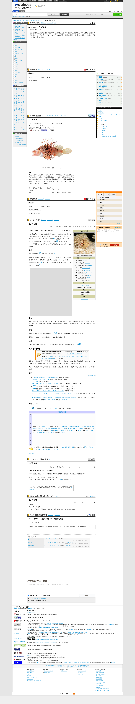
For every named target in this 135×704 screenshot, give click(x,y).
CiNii (73, 356)
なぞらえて (74, 473)
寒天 (65, 179)
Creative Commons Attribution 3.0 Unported (45, 642)
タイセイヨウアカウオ (53, 542)
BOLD (59, 428)
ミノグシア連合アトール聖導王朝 (107, 136)
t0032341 (41, 428)
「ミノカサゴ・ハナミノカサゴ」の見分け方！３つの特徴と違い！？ (53, 393)
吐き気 (71, 363)
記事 (34, 470)
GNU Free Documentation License (55, 623)
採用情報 (80, 674)
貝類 (30, 333)
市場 (92, 367)
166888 (70, 430)
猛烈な (49, 177)
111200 (51, 430)
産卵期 (54, 179)
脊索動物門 (81, 263)
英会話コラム (19, 136)
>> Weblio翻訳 (118, 227)
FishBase (87, 428)
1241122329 (63, 400)
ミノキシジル (102, 130)
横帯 (78, 32)
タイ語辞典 (98, 683)
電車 (16, 51)
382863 (84, 426)
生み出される (36, 181)
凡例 (55, 23)
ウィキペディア (35, 220)
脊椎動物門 (32, 128)
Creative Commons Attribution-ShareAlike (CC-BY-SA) (50, 632)
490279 (88, 430)
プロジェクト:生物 (53, 449)
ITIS (66, 430)
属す (52, 509)
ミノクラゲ (101, 134)
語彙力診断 (18, 142)
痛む (72, 35)
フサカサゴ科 (38, 32)
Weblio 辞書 (114, 1)
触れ (80, 35)
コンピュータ (18, 49)
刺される (63, 35)
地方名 (31, 125)
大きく (38, 35)
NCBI (83, 430)
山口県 (61, 241)
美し (72, 181)
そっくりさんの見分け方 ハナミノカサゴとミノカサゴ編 (48, 391)
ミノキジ (100, 132)
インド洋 (40, 344)
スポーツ (17, 72)
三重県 (58, 238)
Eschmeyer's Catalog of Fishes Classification (45, 377)
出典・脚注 (102, 89)
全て (15, 43)
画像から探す (47, 672)
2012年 (68, 386)
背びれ (91, 32)
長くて (38, 177)
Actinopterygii (86, 268)
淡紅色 (69, 32)
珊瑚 (69, 333)
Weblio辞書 (111, 624)
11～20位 (106, 194)
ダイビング (56, 361)
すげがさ (66, 473)
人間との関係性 (103, 86)
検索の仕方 (29, 672)
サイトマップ (30, 678)
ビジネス (17, 45)
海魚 (36, 80)
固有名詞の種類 (24, 20)
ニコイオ (36, 125)
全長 (56, 32)
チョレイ (102, 210)
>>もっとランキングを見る (114, 224)
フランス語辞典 (99, 680)
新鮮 (101, 202)
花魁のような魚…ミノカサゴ (41, 379)
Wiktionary (92, 496)
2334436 (39, 430)
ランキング (50, 23)
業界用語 (17, 47)
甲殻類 (35, 333)
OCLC (58, 400)
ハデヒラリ (102, 102)
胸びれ (86, 32)
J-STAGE (77, 356)
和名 (84, 289)
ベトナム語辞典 (99, 685)
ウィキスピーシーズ (52, 426)
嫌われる (48, 179)
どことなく (32, 175)
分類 (78, 258)
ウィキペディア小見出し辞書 (39, 459)
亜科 (76, 275)
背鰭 (43, 253)
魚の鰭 (49, 473)
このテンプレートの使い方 (74, 354)
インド (44, 188)
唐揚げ (49, 181)
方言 (16, 80)
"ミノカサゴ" (51, 356)
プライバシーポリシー (32, 677)
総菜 (69, 192)
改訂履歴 (78, 633)
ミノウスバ (101, 113)
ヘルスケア (18, 68)
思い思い (102, 218)
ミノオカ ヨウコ (102, 120)
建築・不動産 (18, 60)
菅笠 (51, 234)
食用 (36, 367)
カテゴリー (56, 220)
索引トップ (43, 23)
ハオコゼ (46, 545)
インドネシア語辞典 (100, 682)
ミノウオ (42, 125)
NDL (82, 356)
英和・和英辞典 (32, 1)
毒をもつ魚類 (31, 545)
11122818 (61, 430)
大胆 (101, 221)
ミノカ (100, 122)
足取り (101, 208)
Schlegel (86, 287)
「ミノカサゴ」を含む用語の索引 (37, 598)
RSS (74, 693)
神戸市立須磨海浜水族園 (82, 255)
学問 (16, 62)
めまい (66, 363)
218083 (36, 432)
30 (59, 32)
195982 (64, 428)
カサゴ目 (32, 32)
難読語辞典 (33, 69)
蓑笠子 (40, 473)
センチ (62, 32)
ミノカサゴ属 (82, 277)
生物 (34, 20)
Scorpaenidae (90, 273)
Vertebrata (89, 265)
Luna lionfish (84, 299)
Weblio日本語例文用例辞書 (38, 515)
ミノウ (100, 111)
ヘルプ (120, 1)
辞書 (15, 1)
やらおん (102, 205)
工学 (16, 58)
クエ (71, 538)
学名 (30, 123)
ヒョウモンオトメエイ (54, 545)
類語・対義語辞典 (23, 1)
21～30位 (112, 194)
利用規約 (29, 675)
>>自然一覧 (74, 543)
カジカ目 (31, 80)
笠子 (100, 100)
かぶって (40, 175)
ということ (87, 35)
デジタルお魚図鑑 (35, 116)
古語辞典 (56, 1)
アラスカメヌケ (68, 542)
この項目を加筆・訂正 (68, 447)
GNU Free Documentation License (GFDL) (48, 627)
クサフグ (72, 545)
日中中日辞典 (41, 1)
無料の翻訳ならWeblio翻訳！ (41, 6)
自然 (30, 20)
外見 (49, 175)
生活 (16, 66)
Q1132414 (43, 426)
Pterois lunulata (37, 123)
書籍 (63, 356)
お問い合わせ (64, 670)
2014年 (68, 388)
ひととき (102, 216)
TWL (54, 358)
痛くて (68, 177)
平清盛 (35, 244)
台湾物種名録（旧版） (74, 426)
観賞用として (38, 183)
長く (33, 35)
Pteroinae (90, 275)
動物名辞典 (33, 199)
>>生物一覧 (80, 540)
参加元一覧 (119, 11)
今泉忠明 (38, 388)
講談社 (62, 386)
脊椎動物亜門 (82, 265)
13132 (92, 428)
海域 (31, 190)
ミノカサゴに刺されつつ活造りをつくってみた (45, 383)
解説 (51, 470)
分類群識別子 (62, 412)
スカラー (68, 356)
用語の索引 (51, 115)
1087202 (52, 432)
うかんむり (102, 200)
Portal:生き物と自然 (42, 449)
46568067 (81, 428)
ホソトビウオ (55, 538)
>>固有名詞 (67, 543)
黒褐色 (74, 32)
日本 (50, 344)
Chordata (87, 263)
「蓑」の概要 (58, 479)
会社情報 (80, 672)
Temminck (79, 287)
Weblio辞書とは (30, 670)
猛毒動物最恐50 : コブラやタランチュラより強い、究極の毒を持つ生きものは (55, 397)
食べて (58, 181)
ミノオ (100, 118)
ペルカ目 (80, 270)
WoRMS (57, 432)
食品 (16, 76)
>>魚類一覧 (86, 540)
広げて (41, 35)
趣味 (16, 70)
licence (113, 662)
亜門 (76, 265)
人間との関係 (102, 95)
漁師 (37, 179)
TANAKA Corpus (18, 638)
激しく (69, 35)
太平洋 (30, 344)
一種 (61, 509)
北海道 (34, 188)
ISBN (42, 400)
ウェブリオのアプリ (48, 670)
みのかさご (102, 79)
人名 (16, 78)
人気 (43, 183)
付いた (61, 175)
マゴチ (46, 542)
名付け (80, 473)
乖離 (101, 213)
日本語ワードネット (31, 656)
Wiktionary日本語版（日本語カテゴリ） (42, 496)
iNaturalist (45, 430)
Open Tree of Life (44, 432)
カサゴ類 (101, 82)
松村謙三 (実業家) (104, 197)
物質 (70, 179)
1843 (90, 287)
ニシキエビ (67, 538)
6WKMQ (72, 428)
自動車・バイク (19, 54)
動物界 (80, 260)
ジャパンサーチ (48, 358)
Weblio (28, 633)
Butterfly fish (59, 123)
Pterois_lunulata (52, 428)
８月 (58, 179)
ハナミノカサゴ (52, 257)
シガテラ (68, 545)
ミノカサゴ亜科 (82, 275)
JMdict (37, 662)
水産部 (52, 168)
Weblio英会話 (19, 138)
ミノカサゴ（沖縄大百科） (19, 16)
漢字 (33, 473)
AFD (46, 428)
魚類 (37, 20)
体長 (30, 253)
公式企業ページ (82, 670)
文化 (16, 64)
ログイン (106, 1)
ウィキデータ (36, 426)
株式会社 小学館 (31, 612)
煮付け (44, 181)
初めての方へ (112, 11)
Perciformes (87, 270)
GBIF (34, 430)
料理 (46, 367)
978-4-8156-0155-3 (49, 400)
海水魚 (45, 32)
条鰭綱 (80, 268)
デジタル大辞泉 (35, 23)
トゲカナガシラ (48, 538)
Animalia (84, 260)
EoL (77, 428)
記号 (15, 131)
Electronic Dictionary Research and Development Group (76, 662)
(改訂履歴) (49, 624)
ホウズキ (74, 542)
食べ (53, 192)
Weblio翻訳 (98, 675)
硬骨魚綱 (38, 128)
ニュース (58, 356)
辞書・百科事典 (19, 83)
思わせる (71, 175)
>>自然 (75, 540)
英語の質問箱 (19, 140)
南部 (37, 188)
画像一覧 (63, 115)
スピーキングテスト (20, 144)
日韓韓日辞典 (49, 1)
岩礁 (49, 32)
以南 (40, 188)
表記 (36, 473)
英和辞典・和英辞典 (100, 674)
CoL (68, 428)
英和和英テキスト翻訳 (37, 580)
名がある (40, 37)
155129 (79, 430)
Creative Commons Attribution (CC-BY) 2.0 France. (47, 639)
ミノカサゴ (36, 381)
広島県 (57, 236)
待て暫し (101, 93)
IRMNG (56, 430)
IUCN (75, 430)
